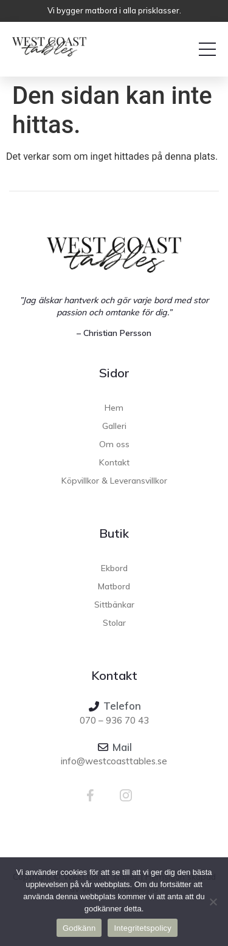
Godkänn (79, 928)
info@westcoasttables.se (114, 761)
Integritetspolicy (142, 928)
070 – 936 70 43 (114, 720)
